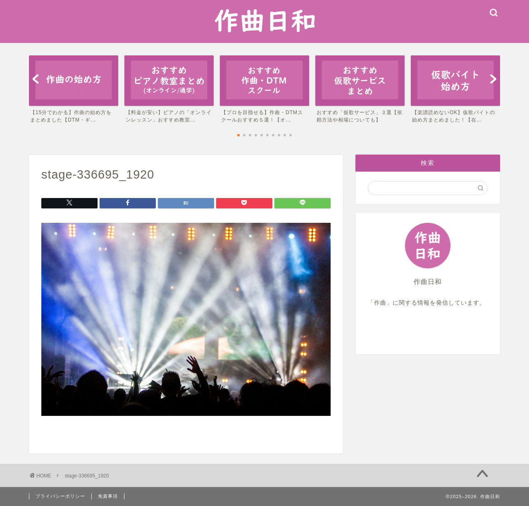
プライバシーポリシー (60, 496)
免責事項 (108, 496)
